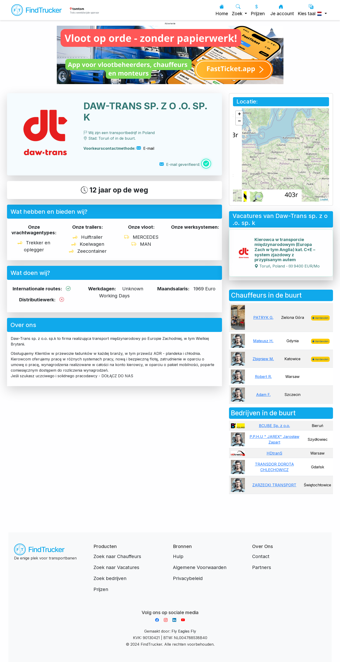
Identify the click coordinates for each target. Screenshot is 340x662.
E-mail (145, 148)
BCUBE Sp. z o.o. (274, 425)
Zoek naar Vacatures (116, 567)
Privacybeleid (188, 578)
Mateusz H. (263, 340)
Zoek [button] (237, 10)
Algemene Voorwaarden (199, 567)
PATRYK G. (263, 317)
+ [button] (239, 114)
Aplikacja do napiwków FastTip (170, 607)
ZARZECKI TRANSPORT (274, 485)
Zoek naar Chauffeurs (117, 556)
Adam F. (263, 394)
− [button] (239, 121)
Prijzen (258, 10)
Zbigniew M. (263, 358)
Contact (260, 556)
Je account (282, 10)
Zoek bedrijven (109, 578)
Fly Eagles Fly (184, 631)
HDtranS (274, 453)
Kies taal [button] (310, 10)
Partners (261, 567)
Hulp (178, 556)
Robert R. (263, 376)
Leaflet (324, 199)
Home (221, 10)
